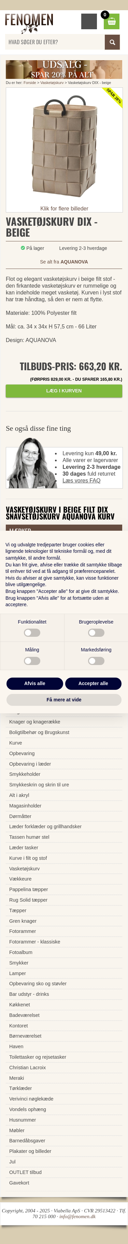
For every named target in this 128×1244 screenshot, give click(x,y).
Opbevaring (21, 753)
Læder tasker (23, 847)
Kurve (15, 743)
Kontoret (18, 1025)
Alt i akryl (19, 795)
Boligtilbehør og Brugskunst (39, 732)
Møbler (17, 1130)
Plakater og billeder (30, 1151)
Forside (30, 83)
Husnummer (22, 1120)
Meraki (16, 1078)
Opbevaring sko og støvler (38, 983)
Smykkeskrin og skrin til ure (39, 784)
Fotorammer (22, 931)
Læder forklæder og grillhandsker (45, 826)
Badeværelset (24, 1015)
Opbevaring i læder (30, 764)
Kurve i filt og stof (28, 858)
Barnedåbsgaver (27, 1140)
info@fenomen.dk (77, 1216)
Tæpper (17, 910)
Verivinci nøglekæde (31, 1099)
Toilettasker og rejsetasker (37, 1057)
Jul (12, 1161)
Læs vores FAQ (81, 480)
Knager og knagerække (34, 722)
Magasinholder (25, 805)
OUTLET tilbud (25, 1172)
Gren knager (23, 921)
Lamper (17, 973)
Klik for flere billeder (64, 208)
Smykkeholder (24, 774)
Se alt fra (64, 262)
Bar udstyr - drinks (29, 994)
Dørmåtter (20, 816)
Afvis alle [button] (34, 683)
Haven (16, 1046)
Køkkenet (19, 1004)
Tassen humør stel (29, 837)
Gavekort (19, 1183)
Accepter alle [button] (93, 683)
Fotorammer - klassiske (34, 941)
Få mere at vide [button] (64, 699)
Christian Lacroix (27, 1067)
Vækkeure (20, 879)
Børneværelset (25, 1036)
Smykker (18, 963)
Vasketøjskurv (51, 83)
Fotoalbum (20, 952)
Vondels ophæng (27, 1109)
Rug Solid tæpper (28, 900)
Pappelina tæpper (28, 889)
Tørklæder (20, 1088)
